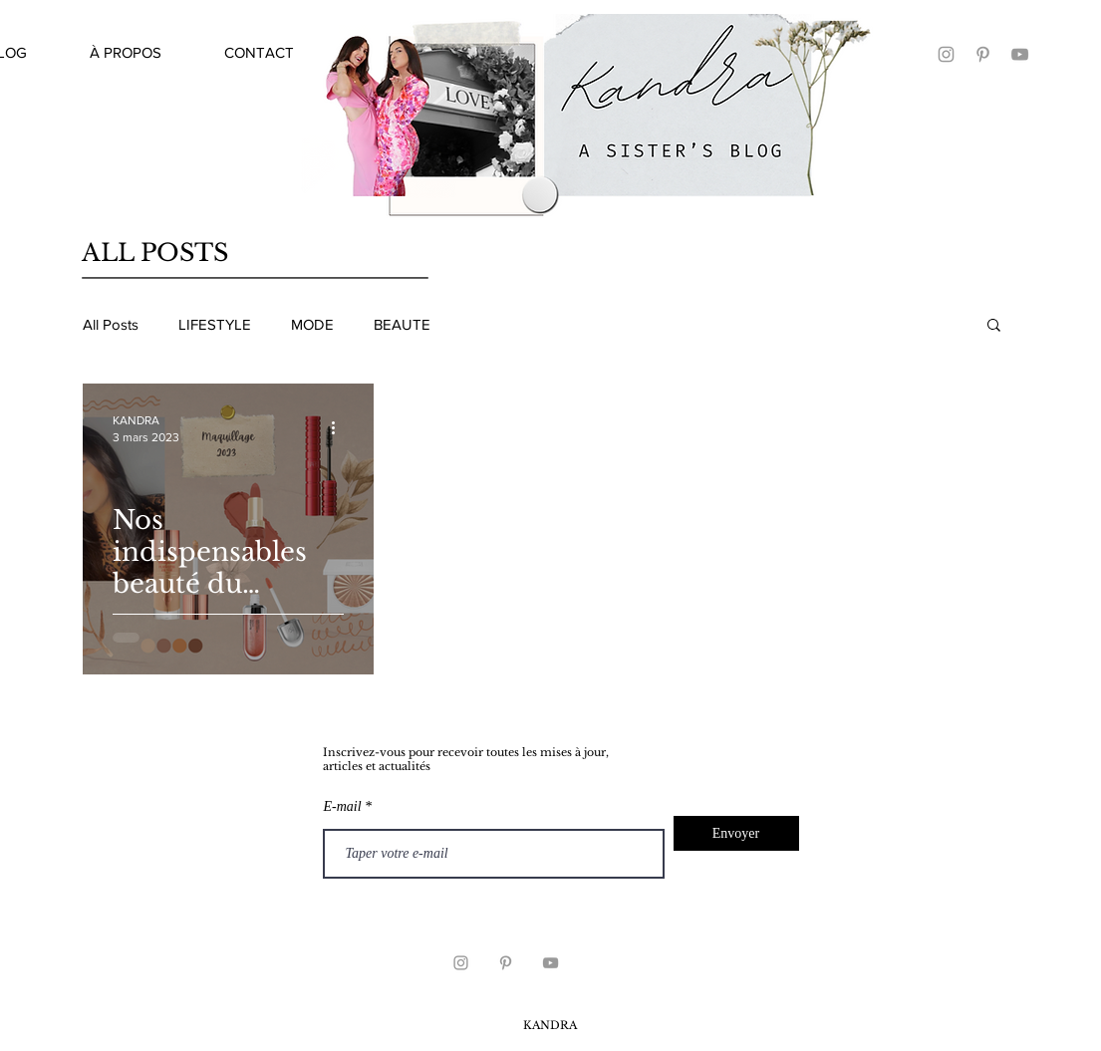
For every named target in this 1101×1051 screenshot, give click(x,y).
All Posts (110, 324)
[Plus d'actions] (341, 427)
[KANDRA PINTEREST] (982, 54)
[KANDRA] (946, 54)
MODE (312, 324)
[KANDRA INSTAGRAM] (460, 962)
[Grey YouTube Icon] (550, 962)
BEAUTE (402, 324)
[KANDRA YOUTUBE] (1019, 54)
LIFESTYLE (214, 324)
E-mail (343, 807)
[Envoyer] (736, 833)
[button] (993, 326)
